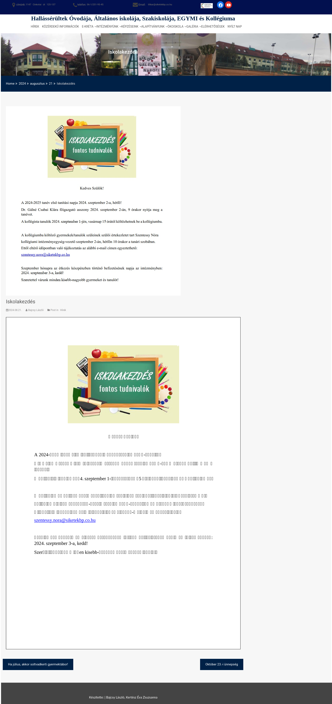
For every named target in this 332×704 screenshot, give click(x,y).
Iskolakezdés (20, 302)
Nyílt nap (235, 26)
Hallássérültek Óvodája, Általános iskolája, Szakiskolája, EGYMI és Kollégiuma (133, 18)
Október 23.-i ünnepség (221, 664)
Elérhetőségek (213, 26)
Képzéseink (129, 26)
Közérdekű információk (60, 26)
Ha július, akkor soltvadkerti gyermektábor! (38, 664)
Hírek (35, 26)
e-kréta (87, 26)
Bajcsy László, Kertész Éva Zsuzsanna (131, 697)
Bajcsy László (35, 310)
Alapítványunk (153, 26)
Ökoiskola (175, 26)
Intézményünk (107, 26)
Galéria (192, 26)
